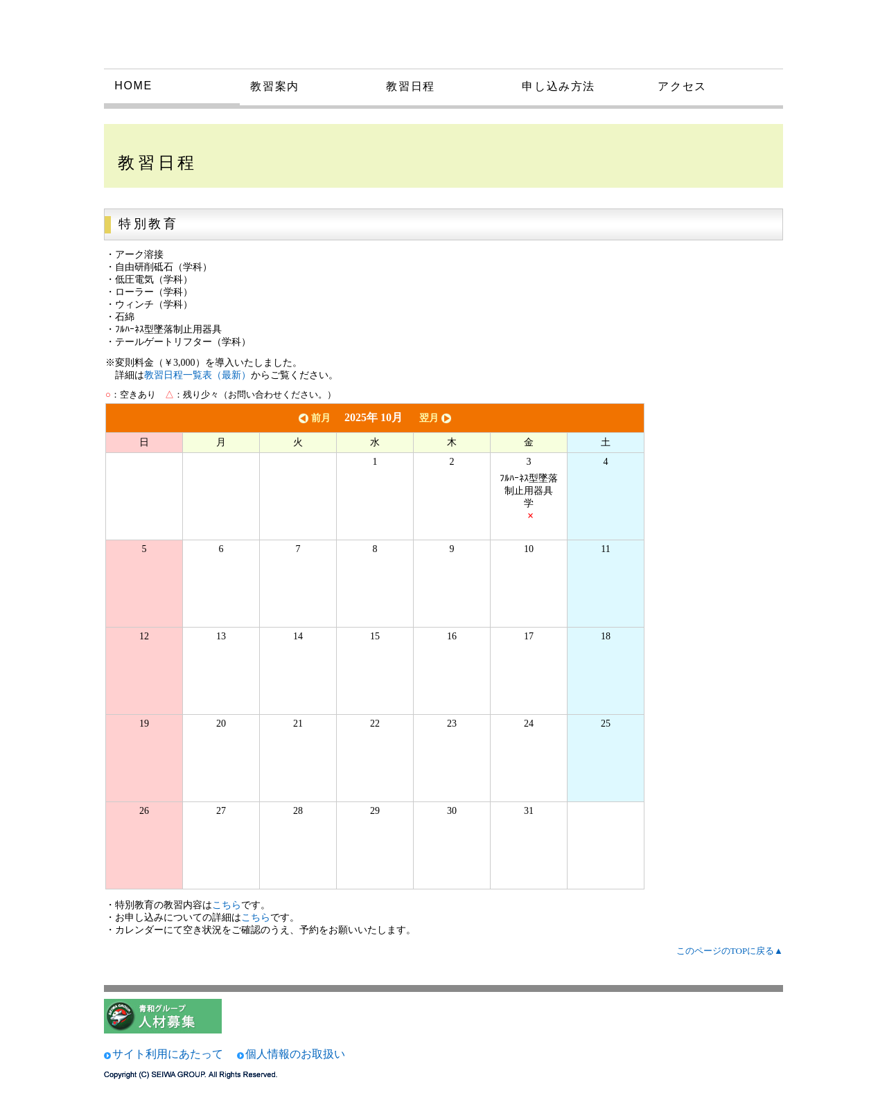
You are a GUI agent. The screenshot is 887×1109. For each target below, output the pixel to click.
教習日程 (410, 86)
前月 (313, 418)
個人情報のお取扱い (295, 1054)
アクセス (682, 86)
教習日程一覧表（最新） (197, 375)
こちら (226, 905)
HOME (133, 85)
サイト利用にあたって (167, 1054)
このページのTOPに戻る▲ (729, 951)
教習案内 (274, 86)
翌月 (436, 418)
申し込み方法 (558, 86)
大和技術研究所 (204, 33)
